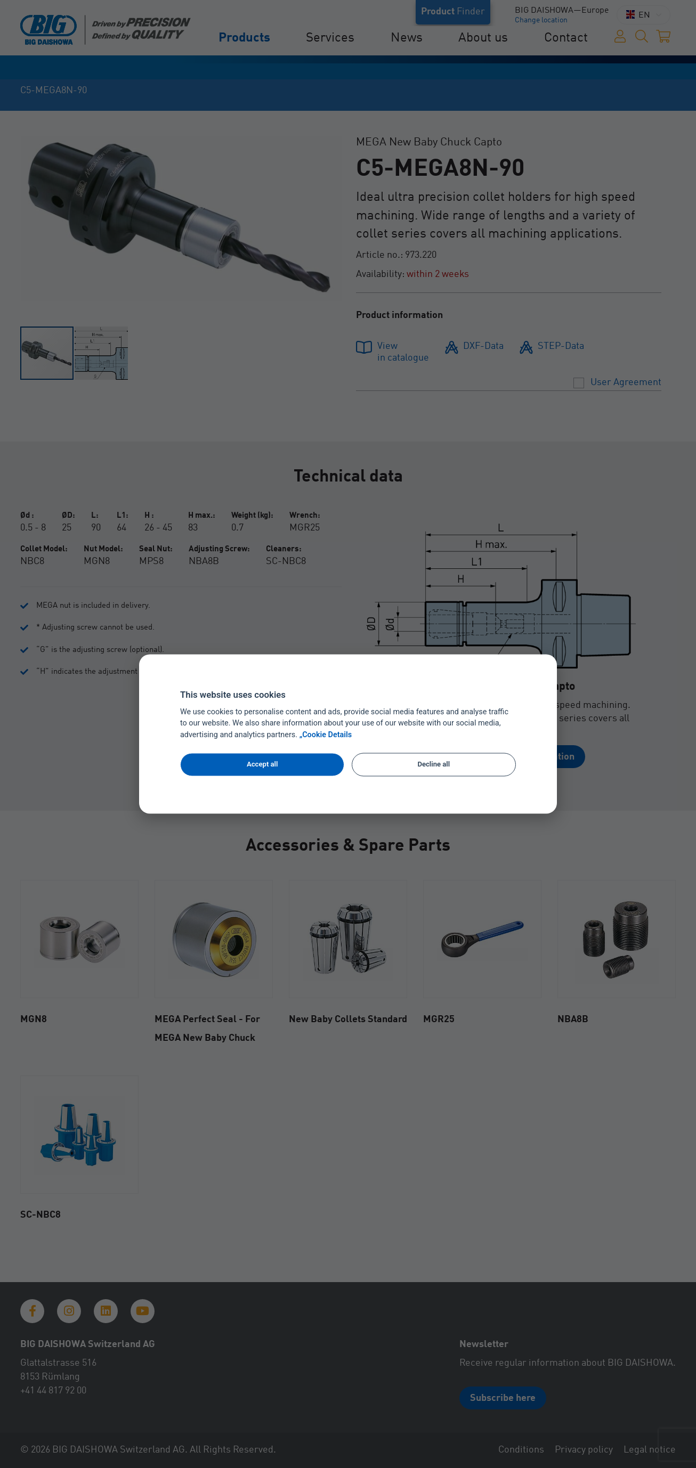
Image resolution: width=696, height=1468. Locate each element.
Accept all (262, 764)
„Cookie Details (326, 735)
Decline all (433, 764)
